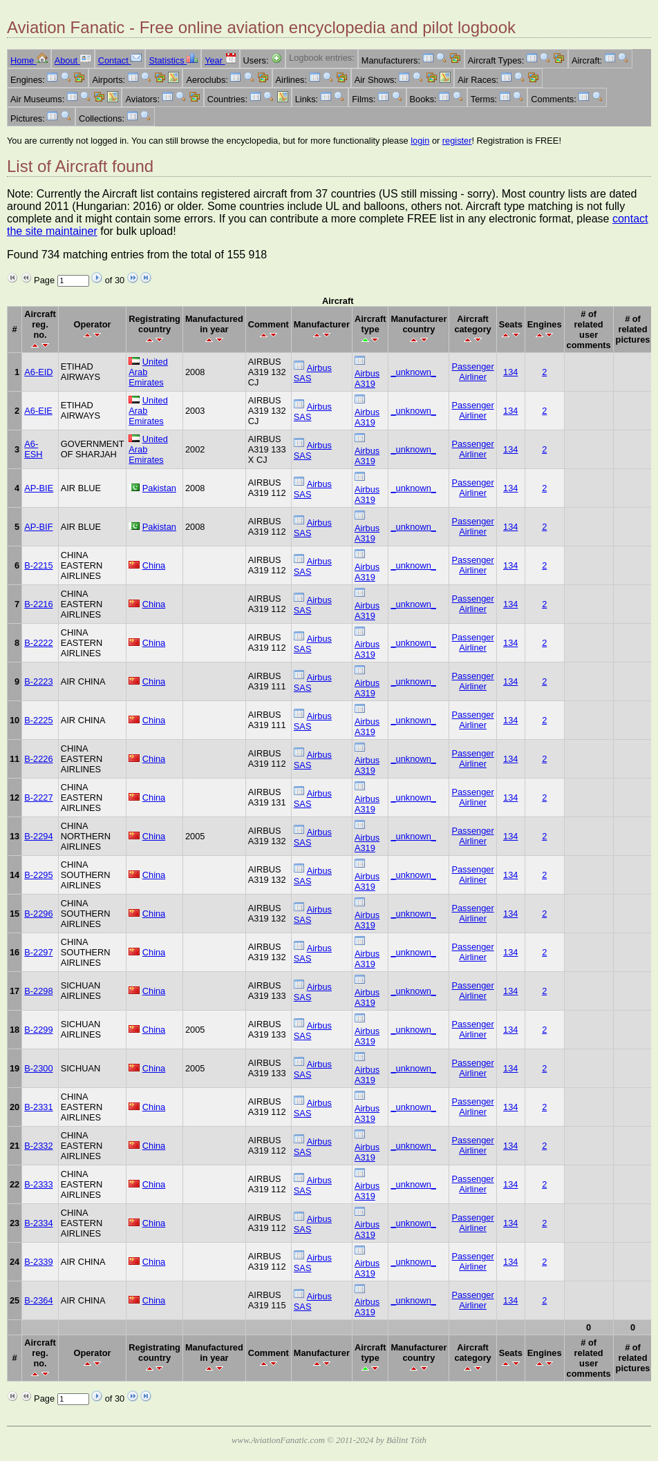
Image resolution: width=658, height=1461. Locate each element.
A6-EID (38, 372)
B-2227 (38, 797)
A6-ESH (33, 449)
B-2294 (38, 836)
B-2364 (38, 1300)
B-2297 (38, 952)
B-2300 (38, 1068)
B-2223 (38, 681)
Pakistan (159, 488)
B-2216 (38, 604)
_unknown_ (413, 372)
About (73, 60)
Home (29, 60)
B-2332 (38, 1145)
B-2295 (38, 875)
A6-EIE (38, 410)
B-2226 (38, 759)
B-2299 (38, 1029)
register (457, 140)
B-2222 (38, 643)
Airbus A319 (367, 378)
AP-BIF (38, 527)
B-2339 (38, 1262)
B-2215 (38, 565)
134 (510, 372)
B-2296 (38, 913)
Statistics (173, 60)
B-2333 (38, 1184)
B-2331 (38, 1107)
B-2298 (38, 991)
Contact (120, 60)
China (153, 565)
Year (220, 60)
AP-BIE (38, 488)
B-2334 (38, 1223)
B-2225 (38, 720)
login (420, 140)
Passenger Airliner (472, 371)
